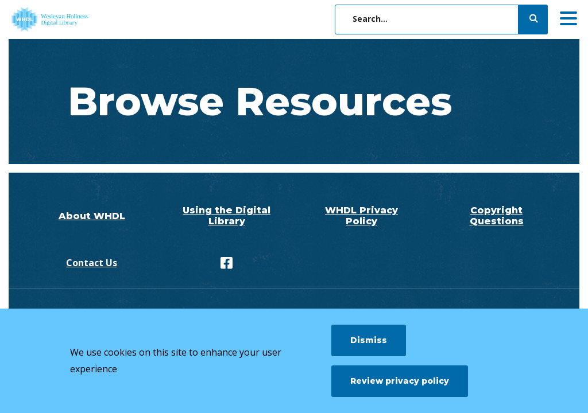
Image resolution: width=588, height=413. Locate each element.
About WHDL (92, 216)
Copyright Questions (497, 216)
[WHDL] (94, 19)
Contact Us (91, 262)
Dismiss (368, 340)
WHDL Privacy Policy (361, 216)
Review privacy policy (399, 381)
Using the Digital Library (226, 216)
